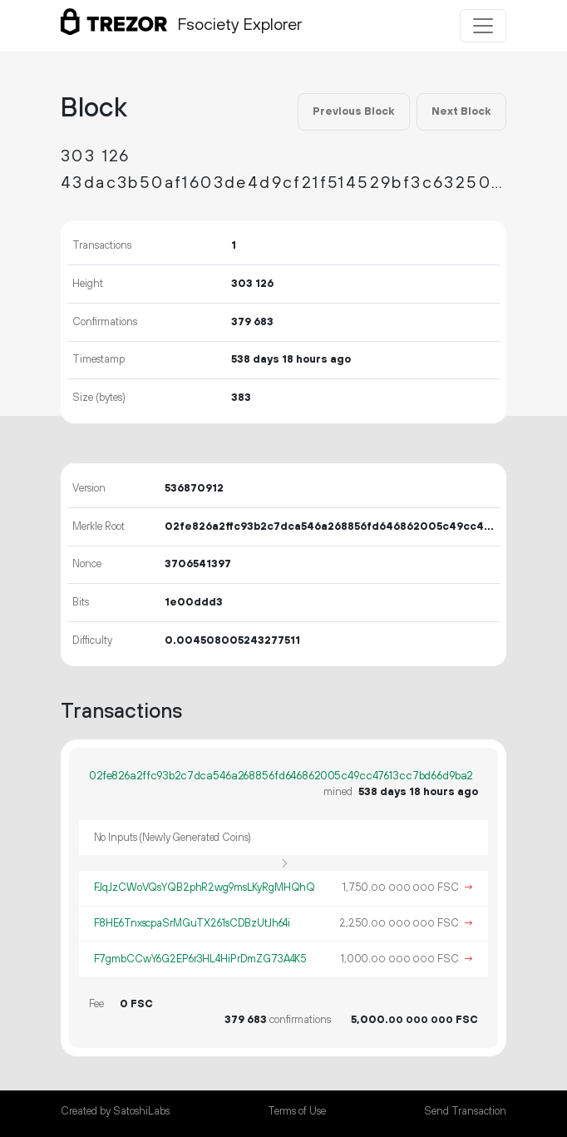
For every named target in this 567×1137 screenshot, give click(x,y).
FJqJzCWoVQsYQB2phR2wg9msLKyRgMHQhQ (205, 887)
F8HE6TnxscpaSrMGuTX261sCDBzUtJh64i (192, 923)
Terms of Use (297, 1111)
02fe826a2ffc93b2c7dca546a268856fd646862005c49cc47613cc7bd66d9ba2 (280, 776)
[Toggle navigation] (483, 25)
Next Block (461, 111)
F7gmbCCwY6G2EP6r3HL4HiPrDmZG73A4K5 (201, 959)
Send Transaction (465, 1111)
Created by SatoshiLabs (115, 1111)
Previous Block (353, 111)
